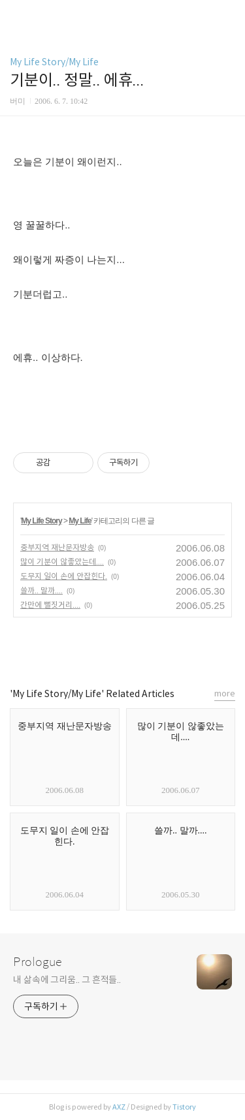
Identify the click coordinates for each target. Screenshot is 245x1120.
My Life (80, 520)
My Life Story (41, 520)
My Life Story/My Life (54, 62)
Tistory (184, 1107)
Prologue (37, 962)
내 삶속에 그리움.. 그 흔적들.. (67, 980)
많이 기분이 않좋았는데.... (62, 562)
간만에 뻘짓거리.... (50, 605)
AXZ (118, 1107)
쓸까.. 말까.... (41, 590)
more (224, 693)
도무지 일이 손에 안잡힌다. (63, 576)
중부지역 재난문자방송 (57, 547)
